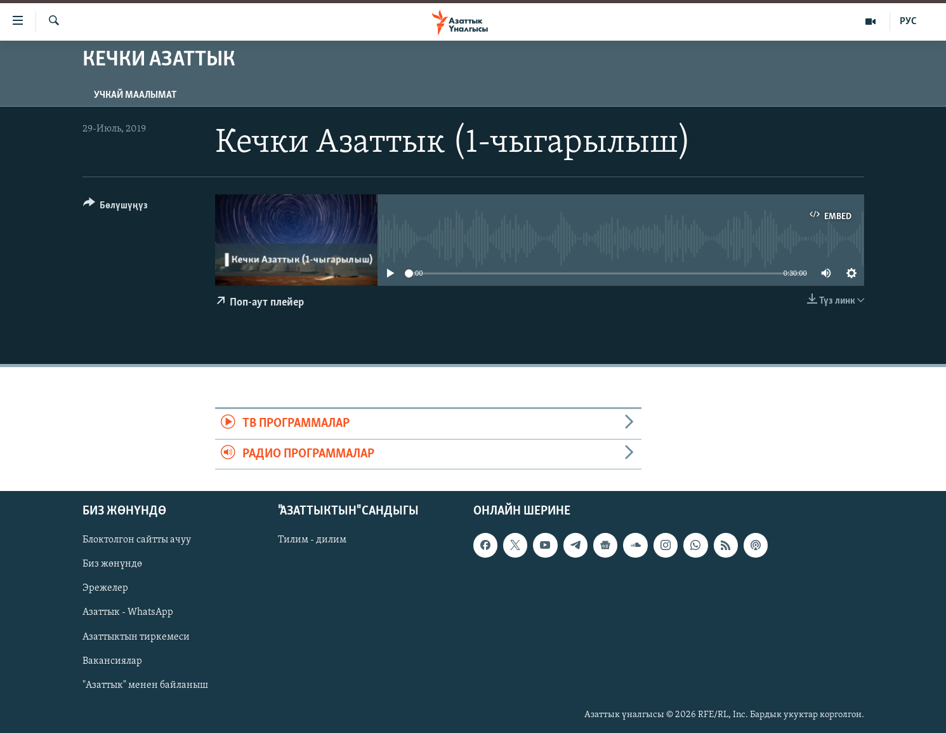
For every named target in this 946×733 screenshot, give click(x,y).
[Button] (115, 207)
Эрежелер (105, 588)
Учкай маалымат (135, 95)
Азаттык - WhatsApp (127, 612)
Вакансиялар (112, 661)
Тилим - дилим (312, 540)
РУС (908, 22)
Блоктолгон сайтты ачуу (136, 540)
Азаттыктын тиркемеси (136, 636)
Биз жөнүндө (112, 564)
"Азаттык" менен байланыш (145, 685)
